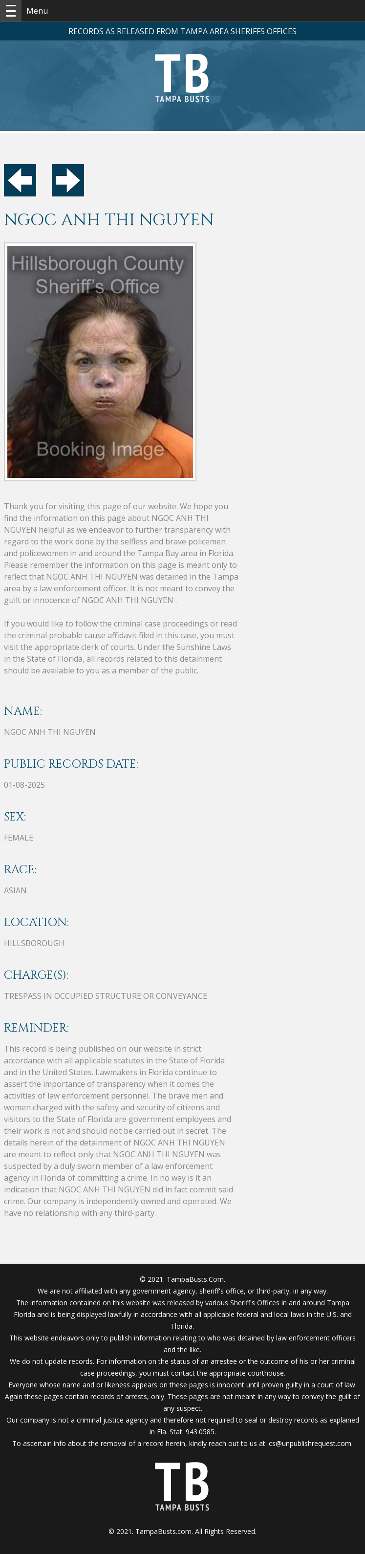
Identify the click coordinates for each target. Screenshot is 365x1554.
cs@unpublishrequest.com (310, 1443)
